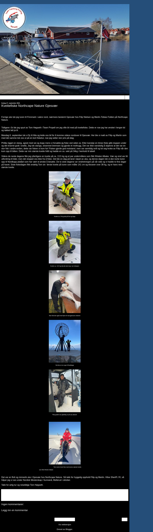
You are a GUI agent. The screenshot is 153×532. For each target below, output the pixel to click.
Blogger (69, 529)
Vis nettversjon (64, 524)
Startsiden (64, 519)
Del (5, 497)
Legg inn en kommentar (14, 510)
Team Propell (49, 127)
